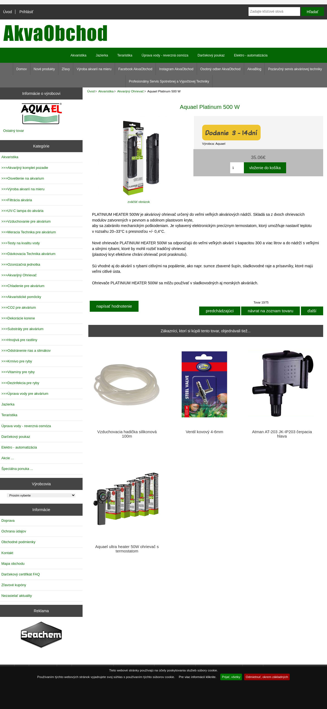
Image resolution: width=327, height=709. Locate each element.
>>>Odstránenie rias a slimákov (26, 350)
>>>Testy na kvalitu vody (20, 243)
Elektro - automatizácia (250, 55)
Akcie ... (7, 458)
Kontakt (7, 553)
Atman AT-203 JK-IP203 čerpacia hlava (282, 434)
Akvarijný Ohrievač (130, 91)
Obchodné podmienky (18, 542)
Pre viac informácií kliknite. (197, 677)
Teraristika (125, 55)
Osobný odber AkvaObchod (220, 69)
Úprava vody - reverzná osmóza (165, 55)
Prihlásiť (26, 12)
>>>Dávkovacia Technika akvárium (28, 254)
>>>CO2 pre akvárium (18, 307)
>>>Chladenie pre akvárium (22, 286)
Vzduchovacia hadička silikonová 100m (127, 434)
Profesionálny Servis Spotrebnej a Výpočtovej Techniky (169, 81)
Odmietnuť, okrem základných (267, 677)
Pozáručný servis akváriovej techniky (295, 69)
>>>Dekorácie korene (18, 318)
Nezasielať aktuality (16, 596)
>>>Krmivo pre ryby (16, 361)
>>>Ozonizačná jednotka (20, 264)
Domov (21, 69)
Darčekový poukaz (211, 55)
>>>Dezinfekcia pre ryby (20, 383)
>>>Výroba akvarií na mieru (22, 189)
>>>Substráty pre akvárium (22, 329)
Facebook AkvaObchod (135, 69)
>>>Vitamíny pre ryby (18, 372)
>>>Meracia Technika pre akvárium (28, 232)
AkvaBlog (254, 69)
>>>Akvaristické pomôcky (21, 297)
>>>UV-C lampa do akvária (22, 211)
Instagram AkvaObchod (176, 69)
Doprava (8, 520)
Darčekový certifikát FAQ (20, 574)
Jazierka (102, 55)
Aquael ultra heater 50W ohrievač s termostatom (127, 548)
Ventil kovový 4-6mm (204, 432)
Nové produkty (44, 69)
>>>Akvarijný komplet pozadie (24, 168)
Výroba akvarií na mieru (94, 69)
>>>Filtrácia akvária (16, 200)
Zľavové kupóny (13, 585)
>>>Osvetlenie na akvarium (22, 178)
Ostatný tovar (13, 131)
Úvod (7, 12)
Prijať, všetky (231, 677)
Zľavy (66, 69)
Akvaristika (106, 91)
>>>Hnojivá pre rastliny (19, 340)
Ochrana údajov (13, 531)
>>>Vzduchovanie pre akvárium (26, 221)
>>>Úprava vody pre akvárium (24, 394)
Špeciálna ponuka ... (17, 469)
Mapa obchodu (12, 563)
